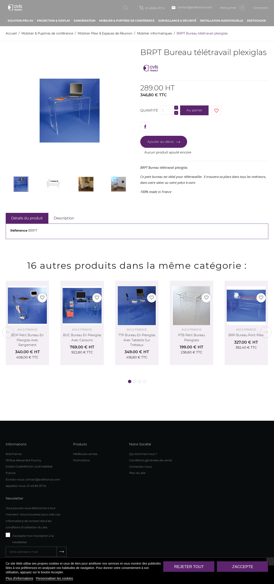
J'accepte (242, 567)
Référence (18, 230)
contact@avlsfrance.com (192, 7)
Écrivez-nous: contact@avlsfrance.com (33, 479)
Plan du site (137, 473)
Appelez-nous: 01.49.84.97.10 (26, 486)
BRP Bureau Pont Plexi (246, 335)
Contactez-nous (140, 466)
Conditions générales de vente (150, 460)
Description (64, 218)
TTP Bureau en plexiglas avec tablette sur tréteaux (136, 340)
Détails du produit (27, 218)
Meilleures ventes (85, 454)
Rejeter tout (189, 567)
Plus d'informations (19, 578)
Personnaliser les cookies (54, 578)
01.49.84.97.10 (152, 7)
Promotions (81, 460)
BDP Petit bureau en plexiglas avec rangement (27, 340)
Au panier (194, 110)
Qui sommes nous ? (143, 454)
